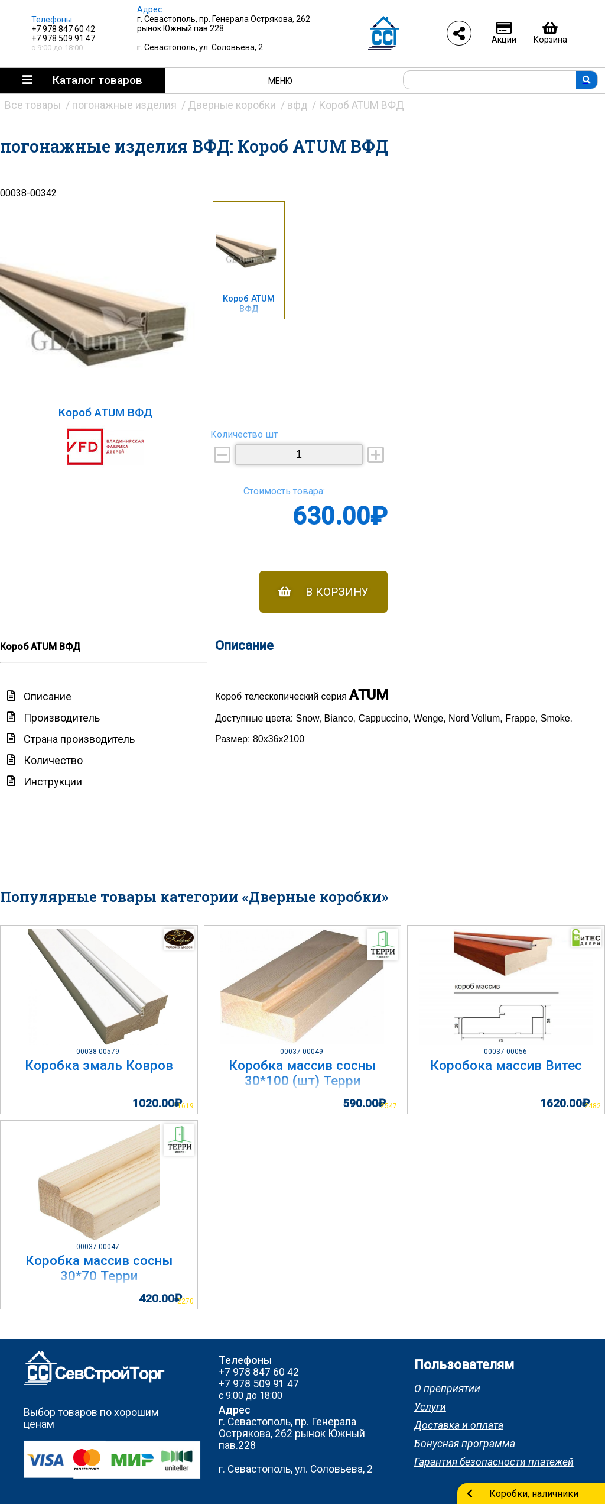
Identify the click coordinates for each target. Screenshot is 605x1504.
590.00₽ (364, 1103)
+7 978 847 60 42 (63, 29)
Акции (504, 33)
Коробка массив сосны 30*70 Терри (99, 1268)
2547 (388, 1106)
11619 (183, 1106)
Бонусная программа (464, 1444)
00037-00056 (506, 1051)
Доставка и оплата (458, 1425)
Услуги (430, 1407)
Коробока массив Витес (506, 1065)
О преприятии (447, 1389)
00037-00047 (98, 1247)
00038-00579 (98, 1051)
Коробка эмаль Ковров (99, 1065)
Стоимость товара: (284, 491)
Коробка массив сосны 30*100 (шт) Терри (302, 1072)
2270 (185, 1301)
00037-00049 (302, 1051)
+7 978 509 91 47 (63, 38)
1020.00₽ (157, 1103)
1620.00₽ (565, 1103)
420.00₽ (160, 1298)
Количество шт (244, 434)
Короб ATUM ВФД (249, 304)
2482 (592, 1106)
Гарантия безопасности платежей (494, 1462)
